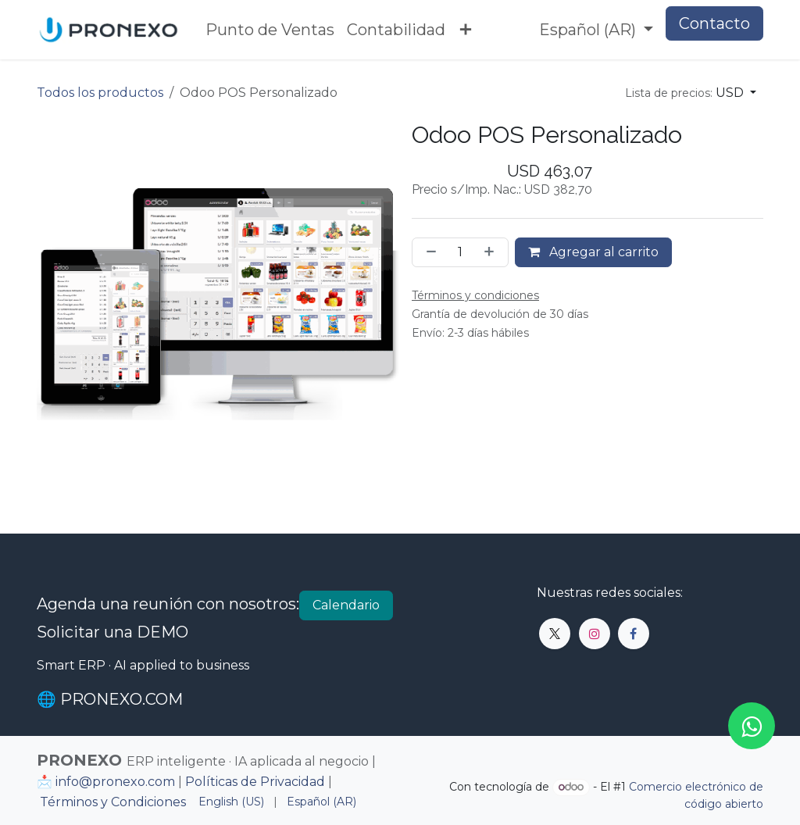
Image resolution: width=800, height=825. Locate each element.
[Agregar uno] (492, 252)
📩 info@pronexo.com (106, 781)
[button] (690, 93)
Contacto (714, 23)
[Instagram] (594, 633)
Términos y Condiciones (113, 802)
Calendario (346, 605)
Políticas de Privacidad (255, 781)
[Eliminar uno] (428, 252)
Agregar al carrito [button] (593, 252)
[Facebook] (633, 633)
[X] (554, 633)
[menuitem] (270, 30)
